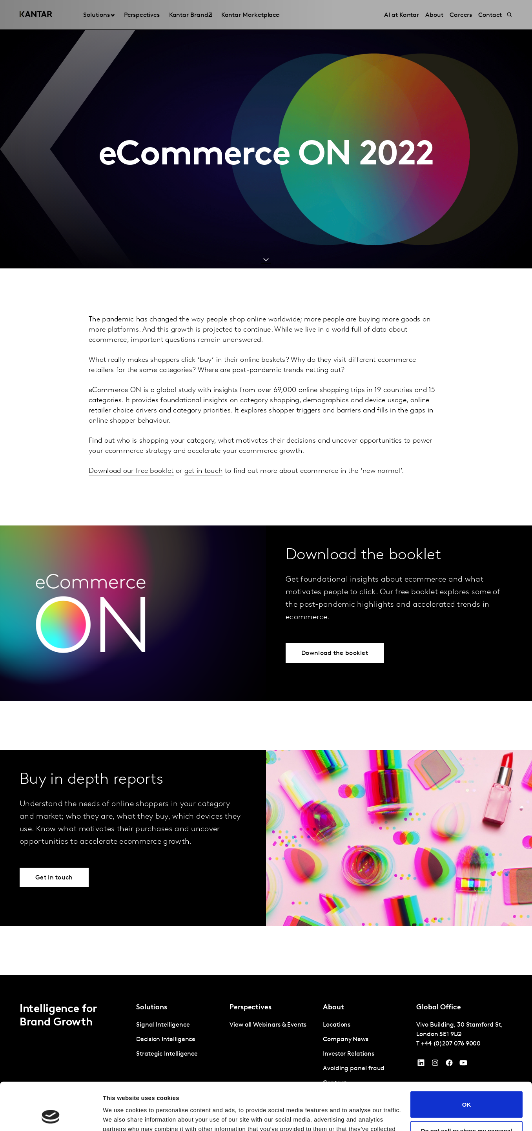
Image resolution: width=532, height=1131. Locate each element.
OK (466, 1059)
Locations (336, 1025)
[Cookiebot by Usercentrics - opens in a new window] (50, 1116)
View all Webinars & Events (268, 1025)
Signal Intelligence (162, 1025)
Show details (121, 1115)
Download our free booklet (131, 471)
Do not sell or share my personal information (466, 1089)
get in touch (203, 471)
